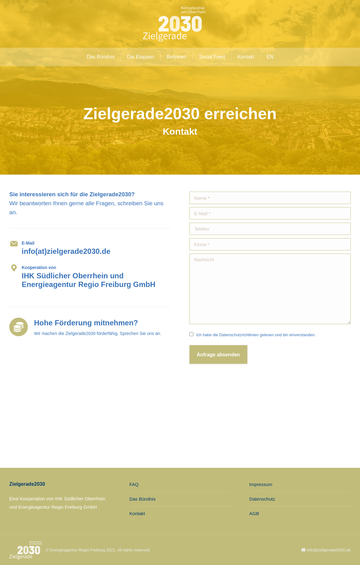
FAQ (134, 484)
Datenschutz (262, 499)
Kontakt (137, 513)
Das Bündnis (142, 499)
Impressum (260, 484)
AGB (254, 513)
